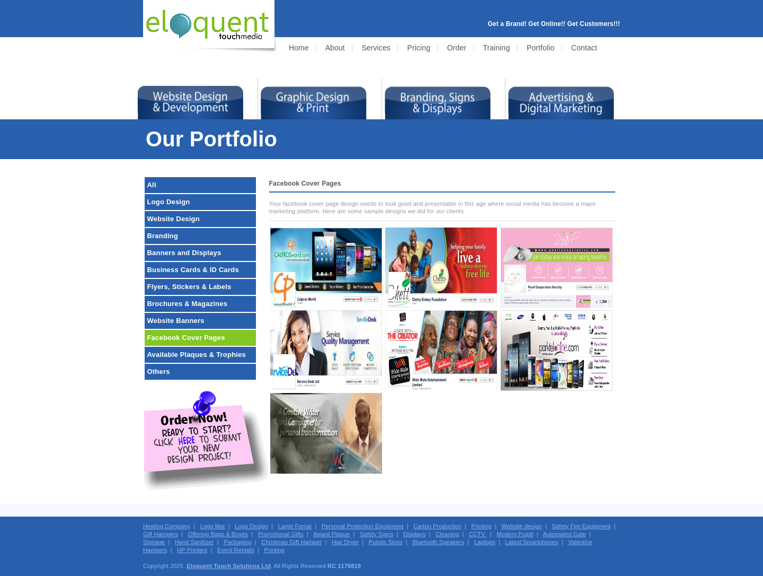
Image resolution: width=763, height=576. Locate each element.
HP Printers (192, 550)
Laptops (484, 542)
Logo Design (168, 202)
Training (496, 47)
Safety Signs (376, 534)
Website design (521, 526)
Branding (163, 236)
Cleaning (447, 534)
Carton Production (437, 526)
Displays (414, 534)
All (151, 185)
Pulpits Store (386, 542)
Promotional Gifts (281, 534)
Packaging (237, 542)
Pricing (419, 47)
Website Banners (176, 321)
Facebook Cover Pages (186, 338)
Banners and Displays (184, 253)
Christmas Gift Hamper (291, 542)
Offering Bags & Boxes (218, 534)
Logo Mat (212, 526)
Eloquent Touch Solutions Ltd (228, 566)
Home (299, 47)
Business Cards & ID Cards (193, 270)
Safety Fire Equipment (581, 526)
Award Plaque (331, 534)
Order (456, 47)
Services (375, 47)
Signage (154, 542)
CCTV (478, 534)
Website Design (173, 219)
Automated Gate (565, 534)
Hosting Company (166, 526)
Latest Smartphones (531, 542)
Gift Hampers (160, 534)
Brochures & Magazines (187, 304)
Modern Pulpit (514, 534)
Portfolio (540, 47)
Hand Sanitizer (194, 542)
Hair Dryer (345, 542)
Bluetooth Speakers (438, 542)
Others (158, 372)
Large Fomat (295, 526)
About (335, 47)
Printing (481, 526)
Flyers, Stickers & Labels (189, 287)
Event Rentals (235, 550)
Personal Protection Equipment (363, 526)
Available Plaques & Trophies (196, 355)
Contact (584, 47)
